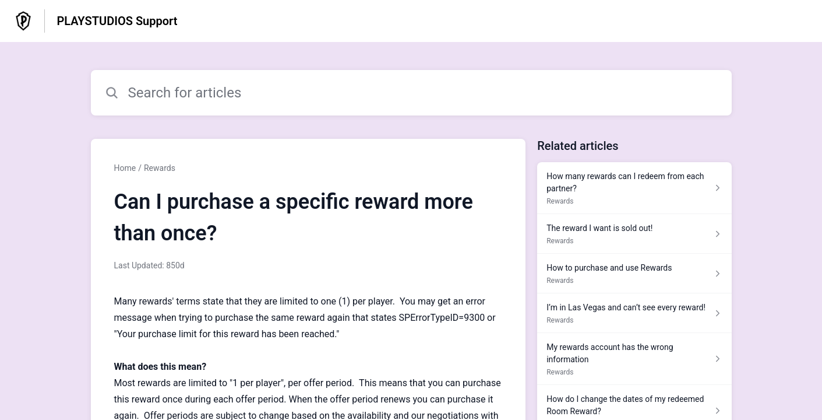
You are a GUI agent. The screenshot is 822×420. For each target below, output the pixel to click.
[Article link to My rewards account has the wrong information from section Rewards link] (634, 359)
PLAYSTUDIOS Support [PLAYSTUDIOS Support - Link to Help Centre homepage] (117, 21)
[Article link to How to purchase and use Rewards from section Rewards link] (634, 273)
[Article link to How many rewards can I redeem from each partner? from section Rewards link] (634, 188)
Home (125, 168)
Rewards (159, 168)
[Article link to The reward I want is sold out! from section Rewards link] (634, 234)
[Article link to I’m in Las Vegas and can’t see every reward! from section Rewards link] (634, 313)
